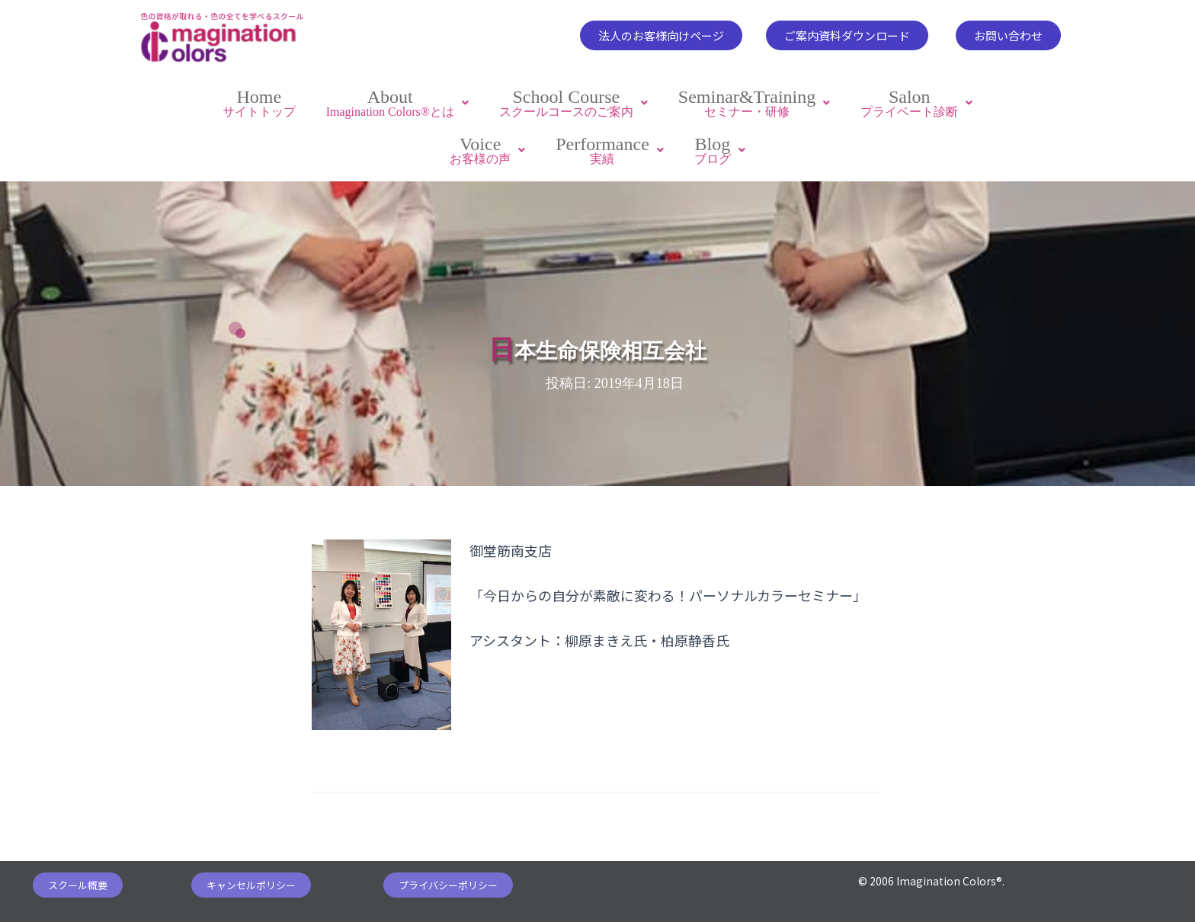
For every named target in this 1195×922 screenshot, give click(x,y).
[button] (661, 35)
